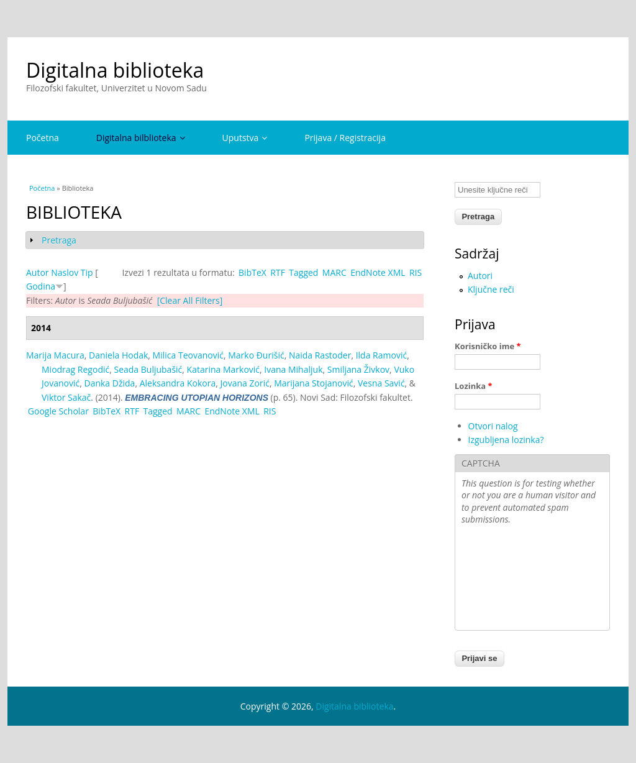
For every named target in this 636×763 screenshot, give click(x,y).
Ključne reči (491, 289)
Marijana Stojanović (313, 383)
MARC (334, 272)
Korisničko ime (488, 346)
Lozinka (474, 385)
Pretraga (59, 240)
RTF (277, 272)
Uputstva (245, 138)
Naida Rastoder (320, 355)
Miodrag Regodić (75, 369)
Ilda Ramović (381, 355)
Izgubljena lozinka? (506, 439)
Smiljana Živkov (358, 369)
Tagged (303, 272)
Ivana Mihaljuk (293, 369)
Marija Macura (55, 355)
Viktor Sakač (66, 397)
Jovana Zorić (245, 383)
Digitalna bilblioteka (140, 138)
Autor (37, 272)
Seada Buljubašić (148, 369)
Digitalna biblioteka (115, 70)
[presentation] (512, 579)
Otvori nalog (493, 426)
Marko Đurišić (256, 355)
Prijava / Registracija (345, 138)
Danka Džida (109, 383)
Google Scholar (58, 411)
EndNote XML (377, 272)
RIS (415, 272)
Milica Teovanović (188, 355)
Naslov (64, 272)
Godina (40, 286)
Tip (87, 272)
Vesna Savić (381, 383)
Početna (42, 138)
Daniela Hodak (118, 355)
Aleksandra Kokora (178, 383)
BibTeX (252, 272)
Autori (480, 275)
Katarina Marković (223, 369)
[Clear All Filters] (190, 300)
